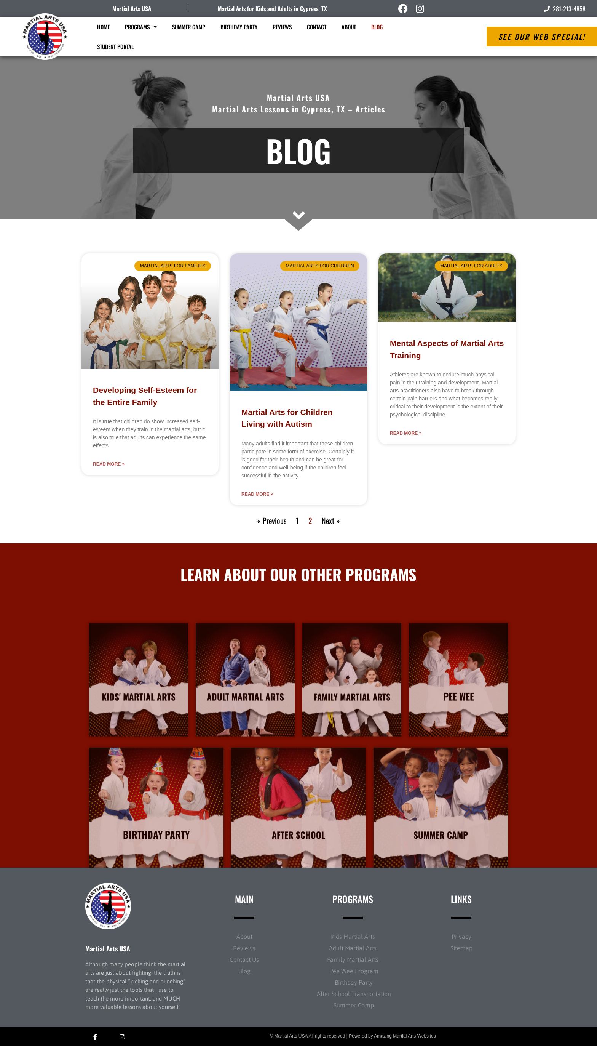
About (349, 26)
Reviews (282, 26)
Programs (141, 27)
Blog (377, 26)
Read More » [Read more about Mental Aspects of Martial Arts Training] (405, 433)
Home (103, 26)
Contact (316, 26)
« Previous (271, 520)
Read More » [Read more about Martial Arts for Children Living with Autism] (257, 494)
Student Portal (115, 46)
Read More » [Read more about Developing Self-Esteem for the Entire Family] (109, 464)
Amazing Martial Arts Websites (405, 1040)
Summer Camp (188, 26)
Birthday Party (238, 26)
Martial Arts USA (131, 8)
